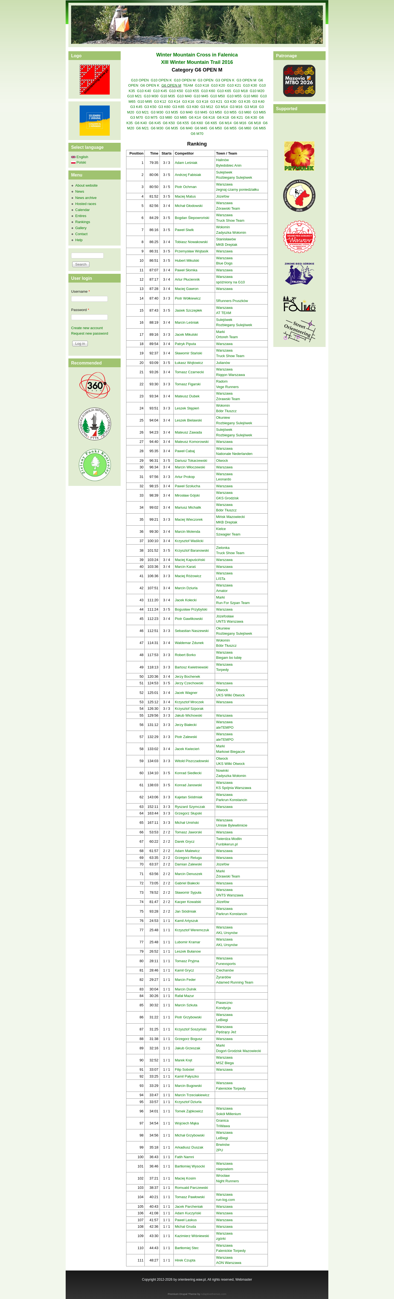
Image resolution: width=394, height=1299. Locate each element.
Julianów (223, 363)
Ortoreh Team (227, 337)
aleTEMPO (225, 727)
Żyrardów (223, 977)
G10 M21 (134, 96)
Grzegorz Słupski (188, 813)
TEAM (188, 85)
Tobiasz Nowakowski (191, 242)
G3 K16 (188, 101)
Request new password (89, 333)
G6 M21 (142, 128)
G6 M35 (171, 128)
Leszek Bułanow (188, 951)
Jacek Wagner (186, 693)
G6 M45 (201, 128)
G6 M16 (240, 123)
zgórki (221, 1239)
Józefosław (225, 616)
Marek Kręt (183, 1060)
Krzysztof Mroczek (189, 702)
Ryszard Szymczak (190, 807)
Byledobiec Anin (229, 165)
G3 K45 (136, 107)
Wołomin (223, 227)
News (79, 191)
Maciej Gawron (187, 289)
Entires (80, 216)
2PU (219, 1150)
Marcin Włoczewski (190, 467)
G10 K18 (202, 85)
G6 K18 (223, 117)
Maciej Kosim (185, 1178)
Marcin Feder (185, 980)
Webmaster (243, 1279)
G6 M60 (245, 128)
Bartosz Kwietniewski (191, 667)
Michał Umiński (187, 823)
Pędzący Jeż (226, 1032)
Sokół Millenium (228, 1114)
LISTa (220, 579)
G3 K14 (174, 101)
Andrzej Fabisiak (188, 175)
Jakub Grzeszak (187, 1048)
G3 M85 (180, 117)
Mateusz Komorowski (192, 442)
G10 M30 (151, 96)
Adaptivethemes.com (213, 1293)
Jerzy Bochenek (187, 676)
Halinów (222, 160)
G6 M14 (225, 123)
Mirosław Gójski (187, 495)
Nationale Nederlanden (234, 454)
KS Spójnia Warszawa (233, 788)
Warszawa (224, 184)
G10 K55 (192, 91)
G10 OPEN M (184, 80)
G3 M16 (236, 107)
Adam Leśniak (186, 163)
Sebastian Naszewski (192, 631)
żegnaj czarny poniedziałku (237, 189)
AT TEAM (223, 313)
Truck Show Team (230, 220)
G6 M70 (197, 134)
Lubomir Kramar (187, 942)
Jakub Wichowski (188, 715)
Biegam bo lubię (229, 658)
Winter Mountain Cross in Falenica (197, 55)
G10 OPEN (140, 80)
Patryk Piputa (185, 344)
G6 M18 (254, 123)
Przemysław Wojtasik (191, 251)
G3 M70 (136, 117)
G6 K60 (197, 123)
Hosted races (85, 204)
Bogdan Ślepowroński (192, 218)
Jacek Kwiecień (187, 749)
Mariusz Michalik (188, 507)
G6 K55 (183, 123)
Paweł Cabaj (185, 451)
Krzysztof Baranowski (192, 550)
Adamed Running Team (234, 982)
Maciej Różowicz (188, 576)
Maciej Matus (185, 196)
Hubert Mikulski (187, 260)
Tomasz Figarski (188, 384)
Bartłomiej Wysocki (190, 1166)
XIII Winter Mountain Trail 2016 (197, 62)
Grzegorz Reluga (188, 858)
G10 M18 (240, 91)
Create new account (87, 328)
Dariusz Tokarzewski (191, 460)
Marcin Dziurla (186, 588)
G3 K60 (164, 107)
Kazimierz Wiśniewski (192, 1236)
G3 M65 (259, 112)
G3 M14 (221, 107)
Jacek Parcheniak (189, 1206)
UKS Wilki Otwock (230, 695)
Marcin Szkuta (186, 1005)
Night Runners (227, 1181)
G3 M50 (215, 112)
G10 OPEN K (161, 80)
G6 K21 (237, 117)
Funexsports (226, 964)
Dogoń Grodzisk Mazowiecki (238, 1051)
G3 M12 (207, 107)
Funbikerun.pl (227, 844)
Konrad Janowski (188, 785)
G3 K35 (244, 101)
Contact (81, 234)
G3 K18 (202, 101)
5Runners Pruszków (232, 301)
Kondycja (223, 1008)
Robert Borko (185, 655)
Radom (222, 381)
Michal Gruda (185, 1226)
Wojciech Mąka (187, 1123)
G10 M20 (257, 91)
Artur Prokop (185, 477)
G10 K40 (144, 91)
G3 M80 (166, 117)
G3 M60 (245, 112)
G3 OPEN (205, 80)
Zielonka (223, 548)
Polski (78, 162)
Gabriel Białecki (187, 883)
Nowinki (222, 770)
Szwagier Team (228, 534)
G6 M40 (186, 128)
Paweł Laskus (186, 1220)
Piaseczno (224, 1003)
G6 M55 (230, 128)
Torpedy (222, 670)
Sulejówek (224, 172)
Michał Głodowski (188, 206)
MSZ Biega (225, 1063)
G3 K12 (160, 101)
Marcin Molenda (187, 531)
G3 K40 (258, 101)
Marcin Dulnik (185, 989)
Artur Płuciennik (187, 279)
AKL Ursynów (226, 933)
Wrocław (223, 1175)
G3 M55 (230, 112)
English (79, 157)
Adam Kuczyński (188, 1213)
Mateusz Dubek (187, 396)
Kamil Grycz (184, 970)
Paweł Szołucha (187, 486)
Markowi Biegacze (230, 752)
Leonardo (223, 479)
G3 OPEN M (246, 80)
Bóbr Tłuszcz (226, 411)
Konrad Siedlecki (188, 773)
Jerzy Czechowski (189, 683)
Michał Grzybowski (189, 1135)
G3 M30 (157, 112)
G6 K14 (195, 117)
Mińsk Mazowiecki (230, 517)
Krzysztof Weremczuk (192, 930)
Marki (220, 332)
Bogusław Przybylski (191, 609)
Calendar (82, 210)
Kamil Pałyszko (187, 1076)
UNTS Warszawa (229, 621)
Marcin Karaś (185, 567)
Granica (222, 1120)
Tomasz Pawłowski (190, 1197)
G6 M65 (259, 128)
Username (80, 291)
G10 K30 (250, 85)
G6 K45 (155, 123)
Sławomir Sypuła (188, 892)
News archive (86, 198)
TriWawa (223, 1126)
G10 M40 (184, 96)
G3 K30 (230, 101)
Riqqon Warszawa (230, 375)
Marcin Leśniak (187, 322)
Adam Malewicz (187, 851)
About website (86, 185)
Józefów (222, 196)
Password (80, 310)
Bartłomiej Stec (187, 1248)
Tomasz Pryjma (187, 961)
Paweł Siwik (184, 230)
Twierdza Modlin (229, 839)
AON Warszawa (228, 1263)
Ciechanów (225, 970)
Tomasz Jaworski (188, 832)
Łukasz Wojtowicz (189, 363)
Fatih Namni (184, 1157)
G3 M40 (186, 112)
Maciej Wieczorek (189, 519)
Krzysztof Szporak (189, 709)
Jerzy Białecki (185, 725)
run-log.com (225, 1200)
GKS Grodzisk (227, 498)
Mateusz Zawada (188, 432)
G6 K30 (251, 117)
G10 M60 (251, 96)
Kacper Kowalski (188, 902)
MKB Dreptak (226, 245)
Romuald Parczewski (191, 1188)
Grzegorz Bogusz (188, 1039)
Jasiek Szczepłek (188, 310)
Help (79, 240)
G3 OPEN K (224, 80)
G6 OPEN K (150, 85)
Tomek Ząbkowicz (189, 1111)
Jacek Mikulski (186, 334)
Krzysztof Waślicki (189, 541)
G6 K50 (169, 123)
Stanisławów (226, 239)
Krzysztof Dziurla (188, 1102)
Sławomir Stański (188, 353)
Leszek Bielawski (188, 420)
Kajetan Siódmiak (188, 797)
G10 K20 (218, 85)
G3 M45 (201, 112)
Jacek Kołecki (185, 600)
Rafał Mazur (184, 996)
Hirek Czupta (185, 1260)
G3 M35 (171, 112)
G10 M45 (201, 96)
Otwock (222, 460)
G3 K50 (150, 107)
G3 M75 (151, 117)
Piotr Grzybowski (188, 1017)
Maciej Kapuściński (190, 560)
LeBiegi (222, 1020)
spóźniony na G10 (230, 282)
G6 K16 (209, 117)
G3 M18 (250, 107)
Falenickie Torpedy (231, 1088)
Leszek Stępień (187, 408)
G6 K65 (211, 123)
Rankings (82, 222)
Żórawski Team (228, 208)
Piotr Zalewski (186, 737)
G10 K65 (224, 91)
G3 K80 (192, 107)
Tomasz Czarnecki (189, 372)
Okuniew (223, 417)
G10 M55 (234, 96)
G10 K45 (160, 91)
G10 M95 (144, 101)
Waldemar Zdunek (189, 643)
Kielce (221, 529)
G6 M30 (157, 128)
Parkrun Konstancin (231, 800)
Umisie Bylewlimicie (231, 825)
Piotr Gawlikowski (189, 619)
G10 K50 (176, 91)
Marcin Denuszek (188, 874)
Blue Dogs (224, 263)
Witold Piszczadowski (192, 761)
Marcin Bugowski (188, 1086)
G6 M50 (215, 128)
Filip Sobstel (184, 1069)
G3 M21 (142, 112)
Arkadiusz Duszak (189, 1147)
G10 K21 (234, 85)
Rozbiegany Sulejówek (234, 177)
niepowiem (224, 1169)
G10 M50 (217, 96)
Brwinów (223, 1145)
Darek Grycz (185, 841)
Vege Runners (227, 387)
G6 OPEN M (171, 85)
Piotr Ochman (185, 187)
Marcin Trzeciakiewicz (192, 1095)
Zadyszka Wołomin (231, 232)
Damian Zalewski (188, 864)
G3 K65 (178, 107)
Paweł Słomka (186, 270)
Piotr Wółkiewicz (188, 298)
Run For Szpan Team (233, 603)
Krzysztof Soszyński (191, 1029)
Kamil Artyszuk (186, 921)
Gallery (80, 228)
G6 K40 (141, 123)
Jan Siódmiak (185, 911)
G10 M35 (167, 96)
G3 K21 (216, 101)
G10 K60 (208, 91)
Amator (222, 591)
